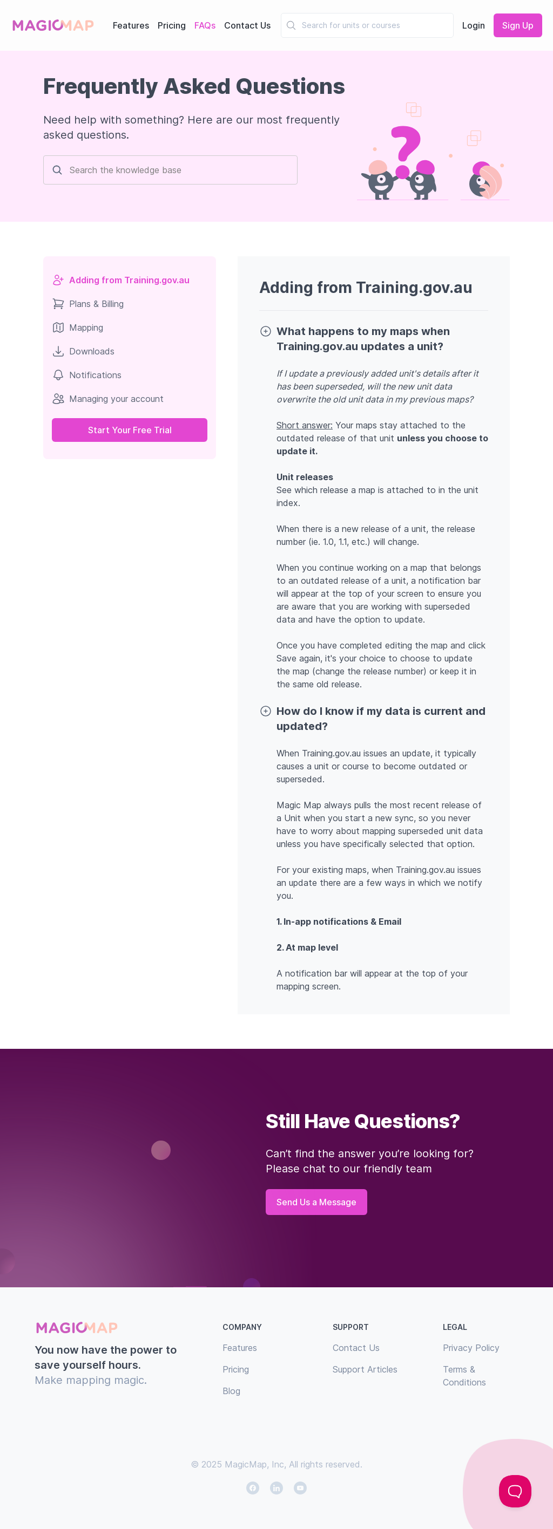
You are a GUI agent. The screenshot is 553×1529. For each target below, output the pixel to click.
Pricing (172, 25)
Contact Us (247, 25)
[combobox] (303, 25)
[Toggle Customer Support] (515, 1491)
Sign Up (518, 25)
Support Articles (365, 1369)
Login (473, 25)
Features (131, 25)
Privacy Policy (471, 1347)
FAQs (204, 25)
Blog (231, 1390)
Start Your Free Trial (130, 430)
